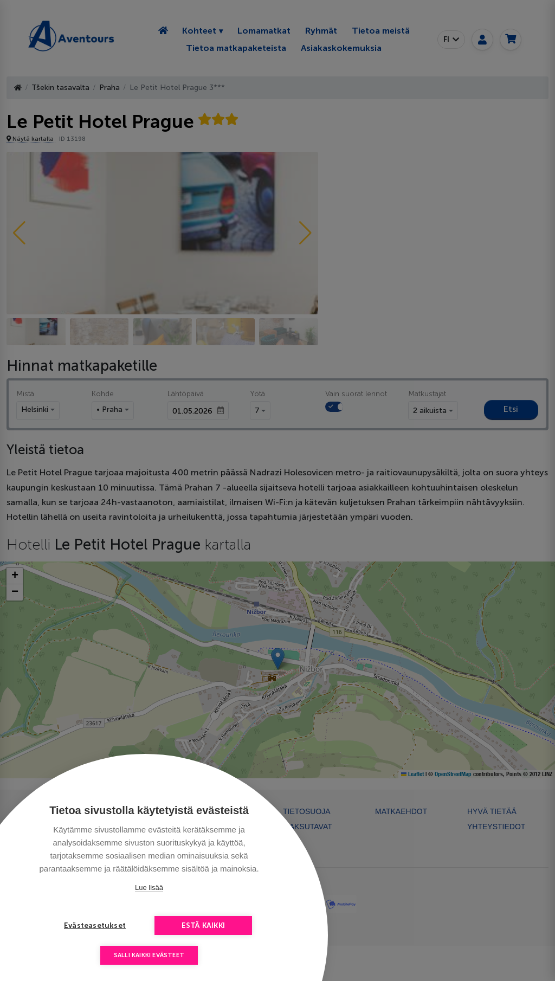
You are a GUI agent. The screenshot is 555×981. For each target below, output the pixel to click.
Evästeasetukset (95, 925)
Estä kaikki (203, 925)
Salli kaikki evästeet (149, 955)
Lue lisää (149, 887)
